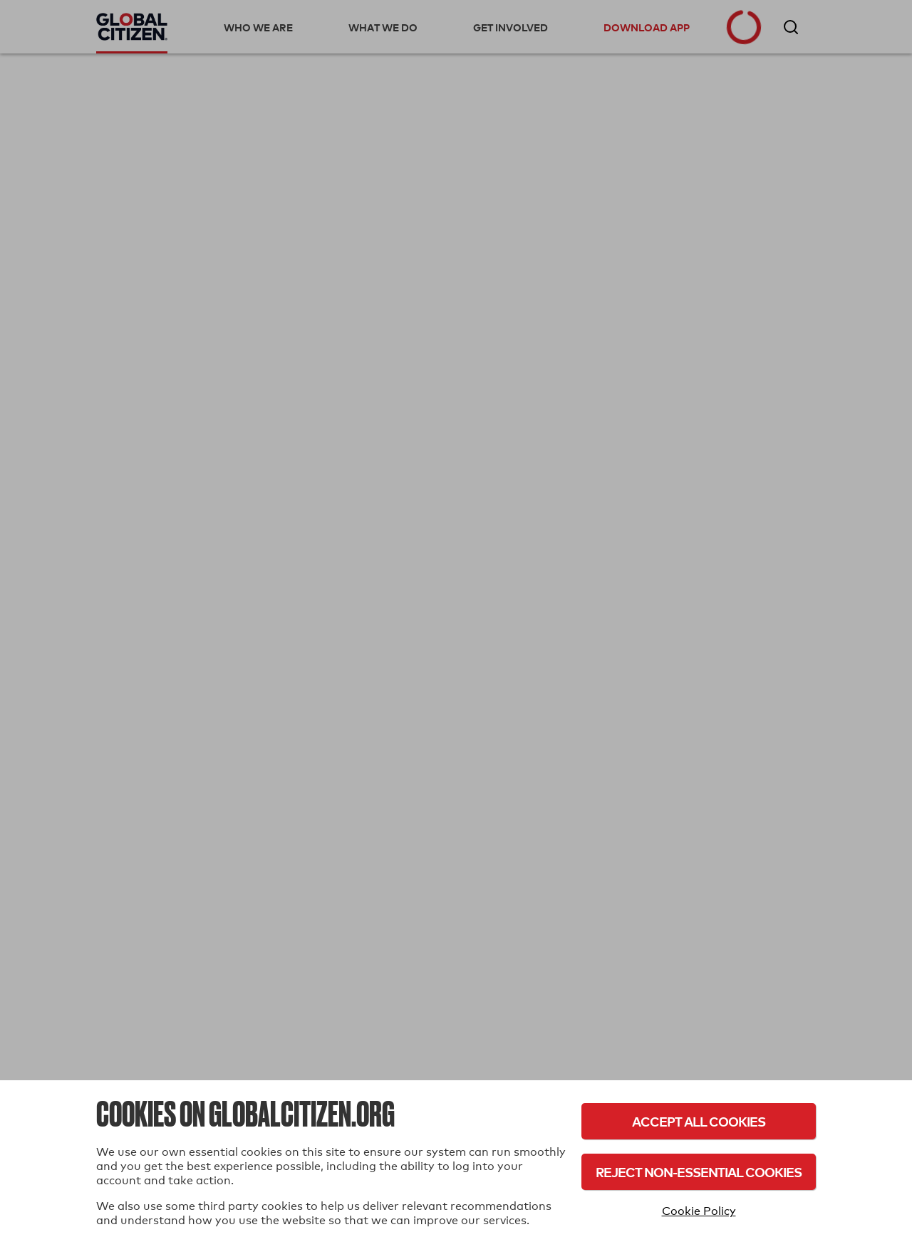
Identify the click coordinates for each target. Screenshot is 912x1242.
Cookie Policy (699, 1211)
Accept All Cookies (698, 1121)
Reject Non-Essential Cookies (699, 1172)
